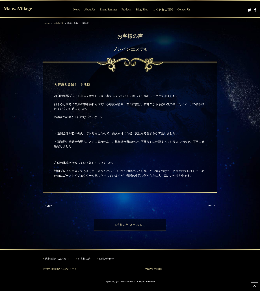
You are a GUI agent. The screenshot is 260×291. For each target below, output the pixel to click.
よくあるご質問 (164, 9)
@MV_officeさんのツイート (61, 268)
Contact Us (184, 9)
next (210, 205)
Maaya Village (154, 268)
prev (49, 205)
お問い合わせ (106, 258)
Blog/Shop (143, 9)
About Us (90, 9)
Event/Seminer (109, 9)
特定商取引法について (57, 258)
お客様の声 (59, 23)
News (77, 9)
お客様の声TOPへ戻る (130, 224)
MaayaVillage (20, 9)
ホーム (47, 23)
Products (127, 9)
